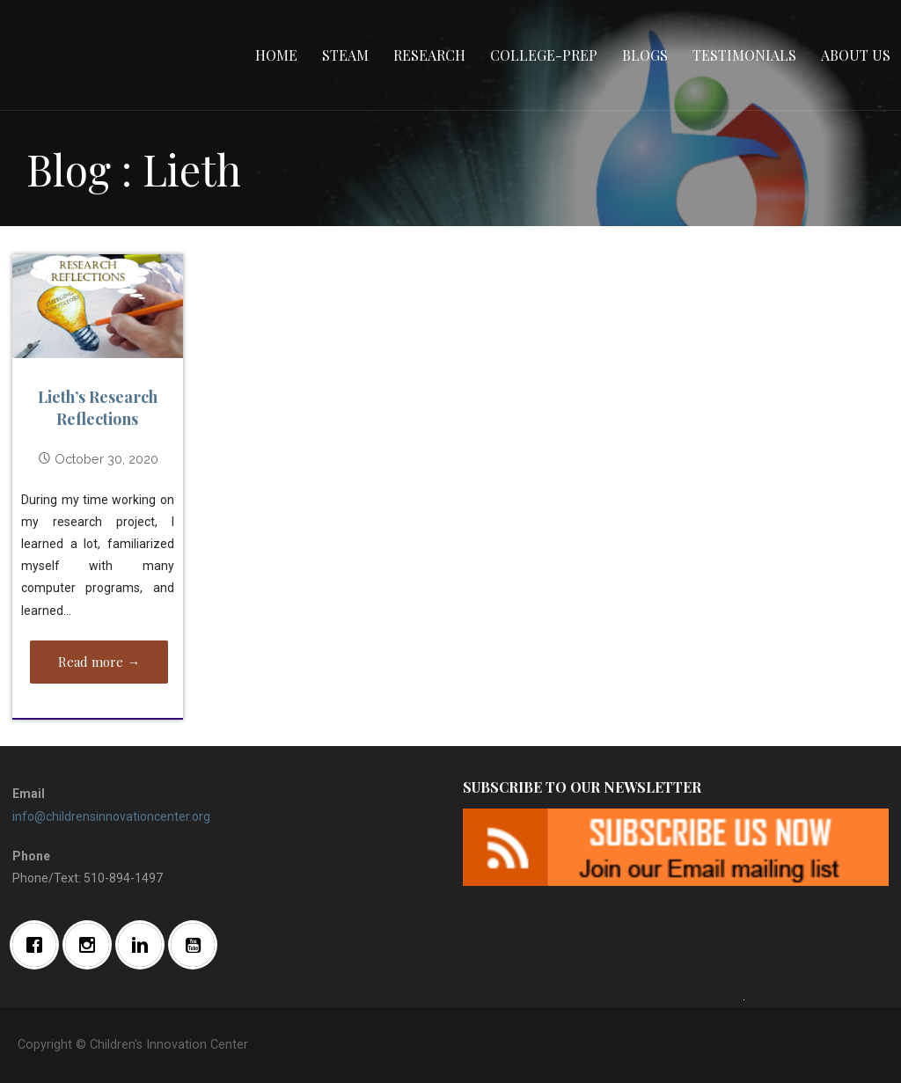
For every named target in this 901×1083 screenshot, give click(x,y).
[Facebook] (38, 945)
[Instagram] (91, 945)
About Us (855, 55)
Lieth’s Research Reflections (97, 407)
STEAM (345, 55)
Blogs (645, 55)
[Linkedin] (144, 945)
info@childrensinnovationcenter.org (111, 816)
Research (429, 55)
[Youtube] (197, 945)
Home (276, 55)
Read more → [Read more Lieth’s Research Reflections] (99, 661)
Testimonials (744, 55)
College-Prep (543, 55)
